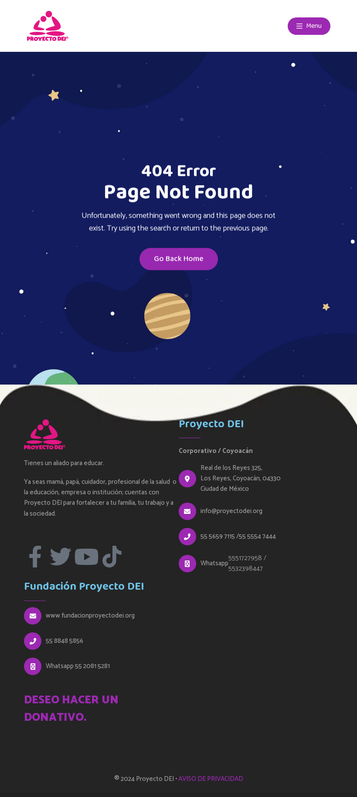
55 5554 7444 (257, 536)
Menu (309, 25)
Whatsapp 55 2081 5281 (78, 666)
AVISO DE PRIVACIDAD (210, 778)
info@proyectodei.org (231, 511)
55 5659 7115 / (220, 536)
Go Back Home (178, 261)
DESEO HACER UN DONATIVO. (71, 709)
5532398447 (245, 568)
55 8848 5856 (64, 641)
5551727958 (245, 558)
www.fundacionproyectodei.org (90, 616)
